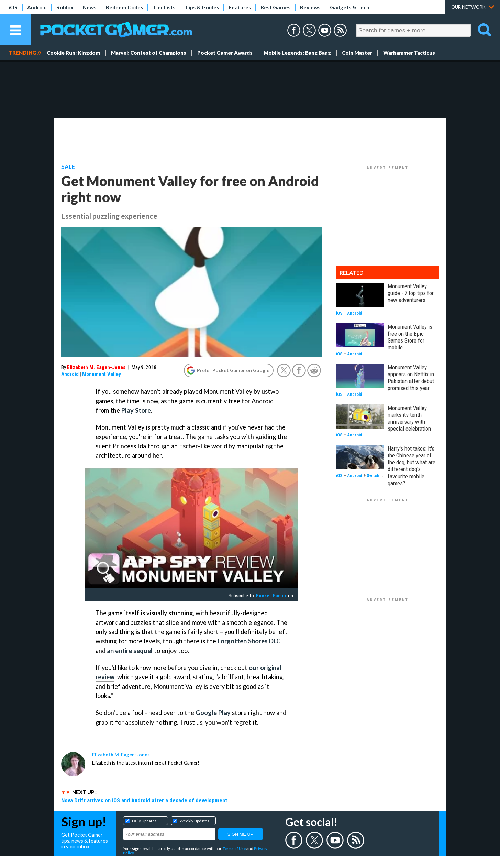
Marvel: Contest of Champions (148, 53)
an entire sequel (130, 650)
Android (37, 7)
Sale (68, 166)
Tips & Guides (202, 7)
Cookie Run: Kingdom (73, 53)
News (89, 7)
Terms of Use (234, 848)
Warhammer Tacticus (409, 53)
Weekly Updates (194, 821)
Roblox (64, 7)
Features (240, 7)
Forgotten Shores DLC (249, 641)
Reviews (310, 7)
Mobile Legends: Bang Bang (297, 53)
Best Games (275, 7)
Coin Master (357, 53)
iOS (13, 7)
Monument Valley (101, 374)
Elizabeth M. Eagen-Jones (96, 367)
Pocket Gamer (271, 596)
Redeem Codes (124, 7)
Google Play (213, 712)
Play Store (136, 410)
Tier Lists (164, 7)
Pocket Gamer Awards (225, 53)
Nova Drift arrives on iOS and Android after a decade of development (144, 800)
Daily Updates (144, 821)
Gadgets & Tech (349, 7)
